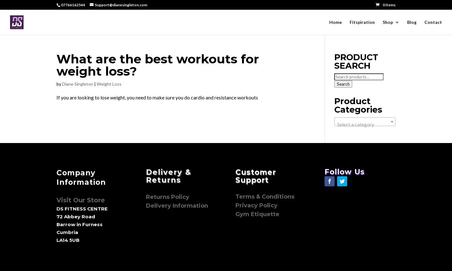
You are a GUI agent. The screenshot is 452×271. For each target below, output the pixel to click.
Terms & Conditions (264, 196)
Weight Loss (109, 84)
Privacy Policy (257, 205)
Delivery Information (177, 205)
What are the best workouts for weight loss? (157, 65)
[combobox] (365, 121)
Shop (388, 22)
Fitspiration (362, 22)
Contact (433, 22)
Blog (412, 22)
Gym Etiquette (257, 214)
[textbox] (365, 124)
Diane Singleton (77, 84)
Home (335, 22)
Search (343, 84)
